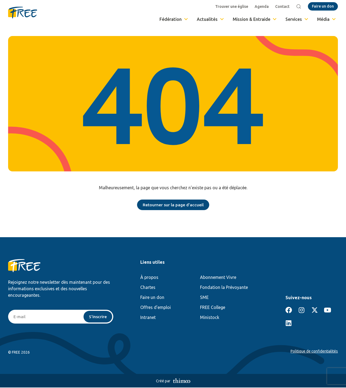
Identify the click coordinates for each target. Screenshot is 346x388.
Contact (283, 6)
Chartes (147, 287)
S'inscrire (98, 317)
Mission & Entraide (255, 19)
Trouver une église (232, 6)
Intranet (148, 317)
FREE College (212, 307)
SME (204, 297)
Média (327, 19)
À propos (149, 277)
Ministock (209, 317)
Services (297, 19)
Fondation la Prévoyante (224, 287)
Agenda (262, 6)
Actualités (211, 19)
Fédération (174, 19)
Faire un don (152, 297)
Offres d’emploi (155, 307)
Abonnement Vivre (218, 277)
